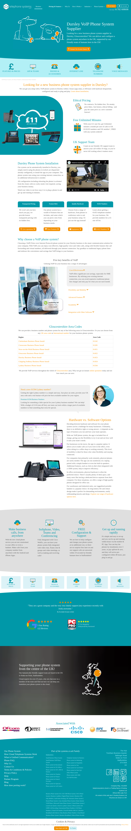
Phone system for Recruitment (54, 765)
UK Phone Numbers (16, 79)
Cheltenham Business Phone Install (32, 341)
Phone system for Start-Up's (74, 770)
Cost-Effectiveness (77, 270)
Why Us (67, 6)
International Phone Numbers (29, 79)
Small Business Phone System (54, 758)
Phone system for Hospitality (74, 763)
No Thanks (73, 828)
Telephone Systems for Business (75, 758)
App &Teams (33, 582)
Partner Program (11, 779)
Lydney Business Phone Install (30, 365)
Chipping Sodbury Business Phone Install (34, 361)
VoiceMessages (120, 582)
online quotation (96, 371)
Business (38, 6)
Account (123, 6)
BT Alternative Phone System (75, 798)
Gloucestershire (62, 371)
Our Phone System (12, 751)
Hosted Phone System (52, 801)
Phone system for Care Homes (75, 767)
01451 (95, 349)
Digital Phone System (68, 796)
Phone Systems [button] (99, 6)
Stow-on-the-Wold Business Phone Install (34, 349)
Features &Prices (11, 582)
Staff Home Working (60, 798)
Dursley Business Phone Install (30, 357)
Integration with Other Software (81, 312)
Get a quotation (28, 229)
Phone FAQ (9, 760)
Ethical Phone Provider (78, 815)
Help (6, 776)
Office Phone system (72, 772)
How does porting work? (15, 785)
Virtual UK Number (57, 810)
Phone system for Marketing (74, 760)
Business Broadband (65, 815)
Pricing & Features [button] (55, 6)
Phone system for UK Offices (54, 767)
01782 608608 (118, 9)
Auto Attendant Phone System (67, 801)
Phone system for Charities (53, 774)
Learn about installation (79, 91)
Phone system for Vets (73, 765)
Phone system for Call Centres (54, 786)
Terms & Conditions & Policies (18, 769)
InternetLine (76, 582)
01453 (95, 357)
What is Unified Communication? (19, 757)
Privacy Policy (10, 773)
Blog (6, 782)
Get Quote (111, 6)
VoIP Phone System (6, 79)
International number (61, 333)
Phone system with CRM (73, 775)
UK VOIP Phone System (68, 793)
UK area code (46, 333)
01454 (95, 361)
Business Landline (56, 796)
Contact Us (9, 766)
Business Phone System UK (53, 793)
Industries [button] (88, 6)
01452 (95, 353)
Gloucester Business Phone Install (31, 353)
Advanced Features (76, 297)
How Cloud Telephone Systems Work (20, 754)
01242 (95, 341)
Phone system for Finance (53, 776)
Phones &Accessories (54, 582)
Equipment (75, 229)
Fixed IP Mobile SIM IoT (71, 810)
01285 (95, 345)
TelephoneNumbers (98, 582)
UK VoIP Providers (72, 777)
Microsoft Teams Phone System (62, 803)
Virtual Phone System (78, 803)
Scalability (73, 305)
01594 (95, 365)
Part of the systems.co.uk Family (65, 751)
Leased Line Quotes (51, 805)
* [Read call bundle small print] (109, 129)
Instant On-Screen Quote (78, 49)
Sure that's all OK (61, 828)
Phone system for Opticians (53, 783)
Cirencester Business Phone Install (31, 345)
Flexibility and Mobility (78, 290)
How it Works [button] (77, 6)
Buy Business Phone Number (68, 813)
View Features (52, 229)
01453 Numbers (101, 229)
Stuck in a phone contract (64, 805)
